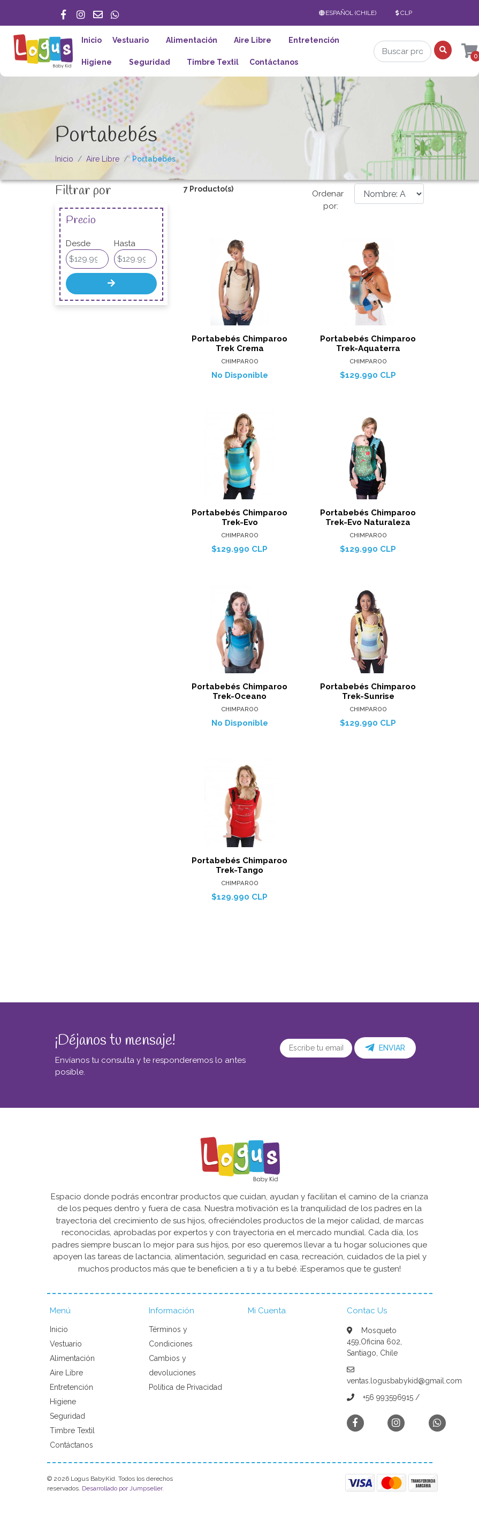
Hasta (124, 243)
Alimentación (191, 40)
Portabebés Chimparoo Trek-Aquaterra (368, 343)
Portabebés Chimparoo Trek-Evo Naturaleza (368, 517)
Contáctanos (273, 62)
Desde (78, 243)
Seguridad (149, 62)
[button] (350, 13)
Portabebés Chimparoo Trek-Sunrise (368, 691)
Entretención (313, 40)
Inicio (91, 40)
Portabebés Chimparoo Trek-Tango (239, 865)
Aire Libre (252, 40)
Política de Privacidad (185, 1387)
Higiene (96, 62)
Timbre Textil (213, 62)
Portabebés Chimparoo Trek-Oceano (239, 691)
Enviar (385, 1048)
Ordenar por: (328, 200)
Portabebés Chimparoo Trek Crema (239, 343)
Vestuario (130, 40)
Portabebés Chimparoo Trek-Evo (239, 517)
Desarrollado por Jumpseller (122, 1488)
